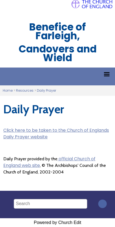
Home (8, 90)
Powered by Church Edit (57, 222)
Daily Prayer (46, 90)
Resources (25, 90)
